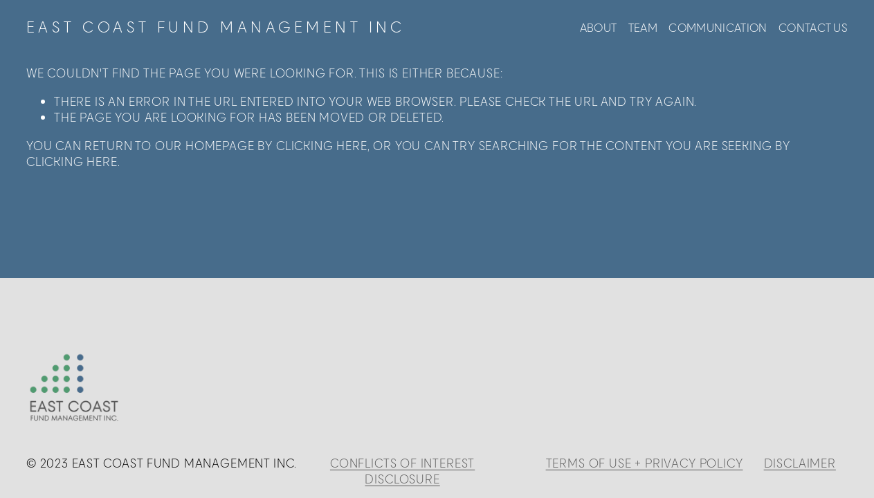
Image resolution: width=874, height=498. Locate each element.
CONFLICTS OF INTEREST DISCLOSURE (402, 471)
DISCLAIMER (800, 463)
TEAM (642, 27)
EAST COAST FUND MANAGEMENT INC (216, 27)
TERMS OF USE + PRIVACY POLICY (644, 463)
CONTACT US (813, 27)
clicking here (321, 146)
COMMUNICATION (717, 27)
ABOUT (598, 27)
